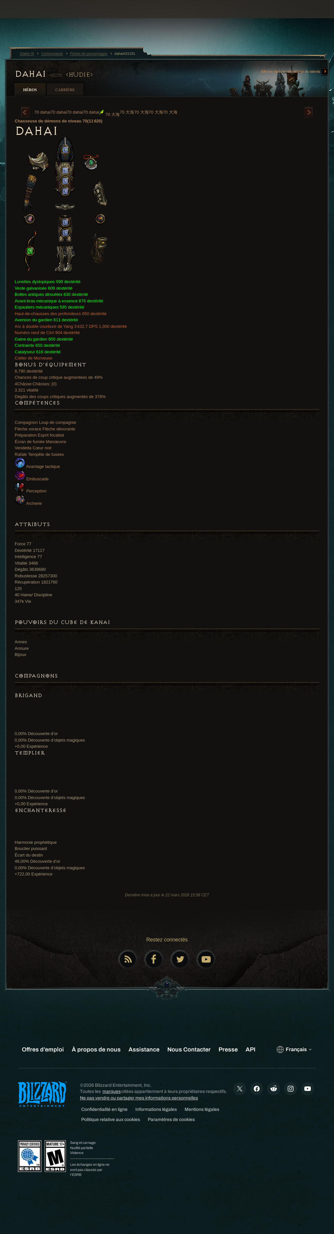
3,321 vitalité (26, 390)
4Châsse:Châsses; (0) (36, 383)
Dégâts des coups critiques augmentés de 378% (60, 396)
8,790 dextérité (29, 371)
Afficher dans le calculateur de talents (294, 72)
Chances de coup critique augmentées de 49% (59, 377)
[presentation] (24, 17)
